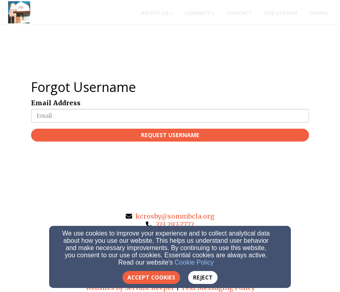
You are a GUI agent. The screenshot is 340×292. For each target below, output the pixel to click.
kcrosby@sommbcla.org (174, 216)
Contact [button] (239, 13)
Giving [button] (318, 13)
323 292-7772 (174, 225)
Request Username (170, 135)
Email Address (56, 103)
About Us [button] (157, 13)
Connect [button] (199, 13)
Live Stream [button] (280, 13)
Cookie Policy (194, 262)
